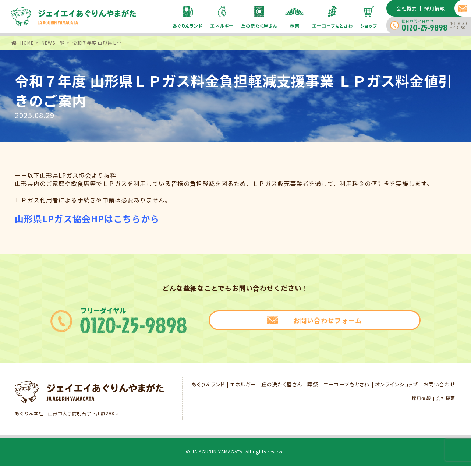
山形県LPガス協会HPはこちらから (87, 218)
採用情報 (421, 398)
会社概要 (445, 398)
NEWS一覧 (53, 42)
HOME (27, 42)
